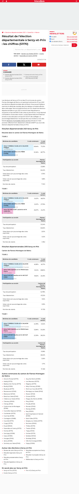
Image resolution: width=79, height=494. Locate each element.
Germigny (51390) (9, 433)
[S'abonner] (63, 45)
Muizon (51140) (30, 394)
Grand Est (30, 32)
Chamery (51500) (9, 401)
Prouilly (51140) (30, 404)
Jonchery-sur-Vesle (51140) (12, 443)
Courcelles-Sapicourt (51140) (12, 411)
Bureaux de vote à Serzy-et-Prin (33, 74)
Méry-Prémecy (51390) (33, 386)
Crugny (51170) (8, 423)
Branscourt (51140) (9, 394)
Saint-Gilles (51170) (31, 418)
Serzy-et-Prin (28, 76)
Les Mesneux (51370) (32, 381)
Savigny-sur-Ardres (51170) (29, 54)
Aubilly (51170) (8, 381)
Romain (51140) (30, 406)
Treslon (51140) (30, 428)
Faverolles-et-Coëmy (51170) (28, 56)
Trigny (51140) (30, 431)
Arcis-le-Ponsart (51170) (11, 379)
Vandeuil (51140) (31, 436)
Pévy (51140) (29, 401)
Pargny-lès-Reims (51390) (34, 399)
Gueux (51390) (8, 436)
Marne (37, 32)
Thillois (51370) (30, 426)
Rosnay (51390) (30, 409)
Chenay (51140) (8, 404)
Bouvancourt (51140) (10, 391)
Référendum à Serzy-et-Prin (35, 459)
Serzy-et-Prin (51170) (10, 470)
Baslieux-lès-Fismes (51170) (12, 384)
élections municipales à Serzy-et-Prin (18, 121)
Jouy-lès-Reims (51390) (33, 379)
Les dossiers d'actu (56, 41)
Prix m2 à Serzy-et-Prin (33, 470)
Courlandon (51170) (9, 413)
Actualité (53, 37)
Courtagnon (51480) (10, 418)
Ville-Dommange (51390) (34, 441)
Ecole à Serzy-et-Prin (10, 473)
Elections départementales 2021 (15, 32)
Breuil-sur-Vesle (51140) (11, 396)
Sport (52, 39)
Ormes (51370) (30, 396)
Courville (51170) (9, 421)
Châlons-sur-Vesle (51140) (12, 399)
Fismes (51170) (8, 431)
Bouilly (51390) (8, 386)
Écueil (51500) (8, 426)
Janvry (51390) (8, 441)
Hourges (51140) (9, 438)
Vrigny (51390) (30, 443)
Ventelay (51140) (31, 438)
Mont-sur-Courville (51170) (34, 389)
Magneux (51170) (31, 384)
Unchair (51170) (30, 433)
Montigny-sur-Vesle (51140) (34, 391)
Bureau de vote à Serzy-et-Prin (13, 450)
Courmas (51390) (9, 416)
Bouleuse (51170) (9, 389)
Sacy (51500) (29, 411)
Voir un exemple (72, 37)
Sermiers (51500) (31, 423)
